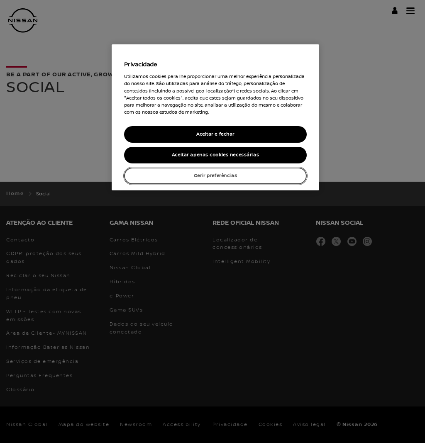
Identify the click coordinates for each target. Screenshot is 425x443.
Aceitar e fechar (215, 134)
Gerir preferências (215, 175)
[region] (215, 117)
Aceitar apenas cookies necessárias (215, 155)
